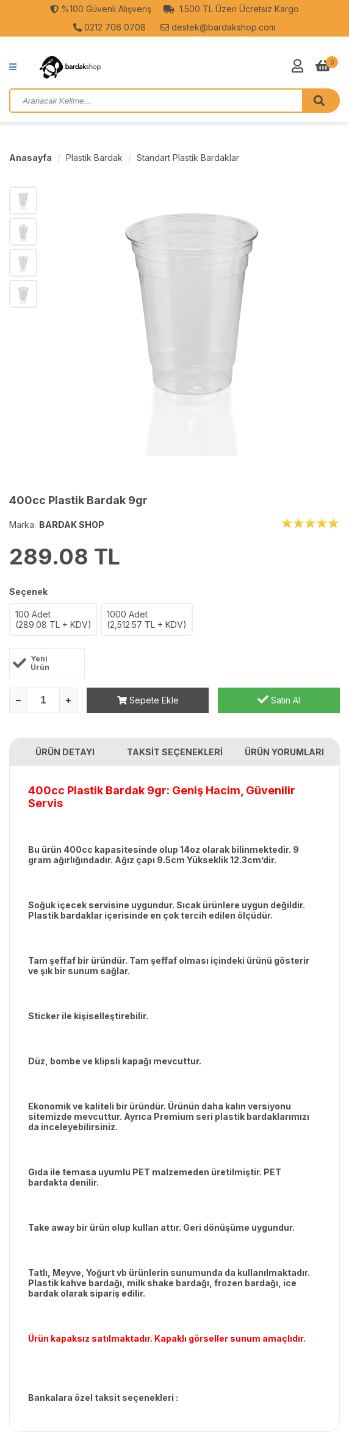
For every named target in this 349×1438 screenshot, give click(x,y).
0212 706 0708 (109, 27)
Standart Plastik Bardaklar (188, 157)
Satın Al (278, 699)
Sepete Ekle (148, 700)
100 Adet (53, 619)
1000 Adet (147, 619)
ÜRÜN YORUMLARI (284, 752)
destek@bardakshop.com (218, 27)
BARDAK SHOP (71, 524)
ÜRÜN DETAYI (65, 752)
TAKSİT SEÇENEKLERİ (175, 752)
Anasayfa (30, 157)
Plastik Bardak (94, 157)
